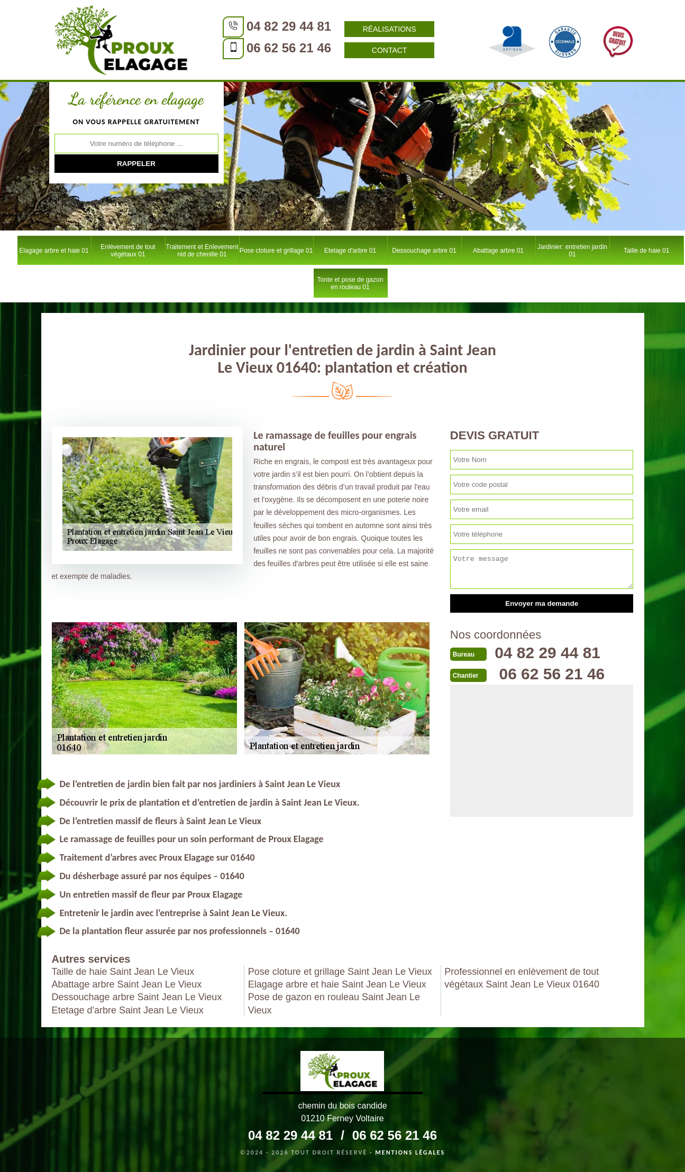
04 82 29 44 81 (287, 26)
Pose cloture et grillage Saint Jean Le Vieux (340, 971)
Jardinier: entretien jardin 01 (572, 250)
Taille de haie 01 (647, 250)
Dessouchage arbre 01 (424, 250)
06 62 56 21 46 (287, 48)
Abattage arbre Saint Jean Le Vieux (127, 984)
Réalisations (387, 29)
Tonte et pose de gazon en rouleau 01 (350, 283)
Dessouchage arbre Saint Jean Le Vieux (137, 997)
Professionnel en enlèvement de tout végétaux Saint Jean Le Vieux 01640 (521, 978)
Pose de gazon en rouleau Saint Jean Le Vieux (334, 1003)
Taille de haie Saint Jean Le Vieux (123, 971)
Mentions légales (410, 1152)
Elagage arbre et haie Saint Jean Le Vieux (337, 984)
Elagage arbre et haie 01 (53, 250)
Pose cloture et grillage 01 (276, 250)
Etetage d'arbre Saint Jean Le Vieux (128, 1010)
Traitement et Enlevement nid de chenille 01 (202, 250)
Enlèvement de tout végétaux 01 (128, 250)
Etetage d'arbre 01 (350, 250)
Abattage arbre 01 (498, 250)
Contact (387, 50)
